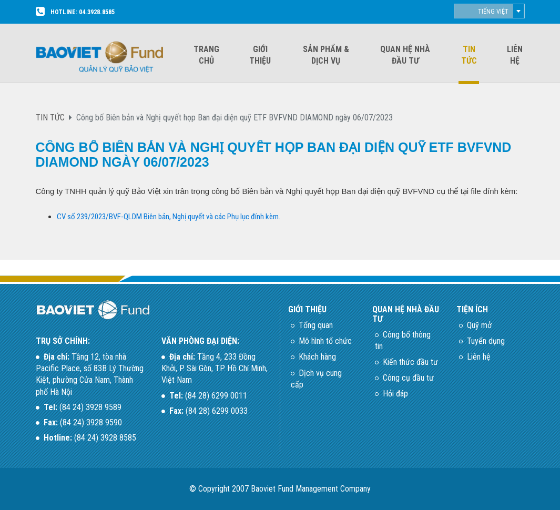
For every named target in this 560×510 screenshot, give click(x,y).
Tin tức (469, 55)
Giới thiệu (260, 55)
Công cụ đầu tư (408, 378)
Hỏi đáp (395, 394)
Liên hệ (515, 55)
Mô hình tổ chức (325, 341)
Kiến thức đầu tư (410, 362)
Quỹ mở (479, 325)
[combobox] (489, 11)
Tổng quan (316, 325)
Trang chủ (206, 55)
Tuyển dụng (486, 341)
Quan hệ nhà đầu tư (405, 55)
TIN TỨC (50, 118)
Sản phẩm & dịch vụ (326, 55)
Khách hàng (317, 357)
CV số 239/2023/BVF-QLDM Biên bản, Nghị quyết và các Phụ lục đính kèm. (168, 216)
